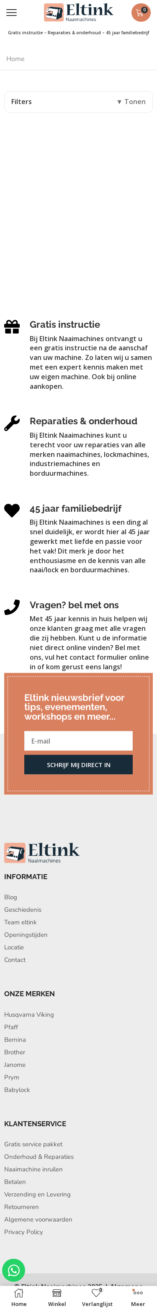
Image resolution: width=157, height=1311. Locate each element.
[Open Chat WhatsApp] (13, 1270)
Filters (21, 101)
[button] (11, 13)
